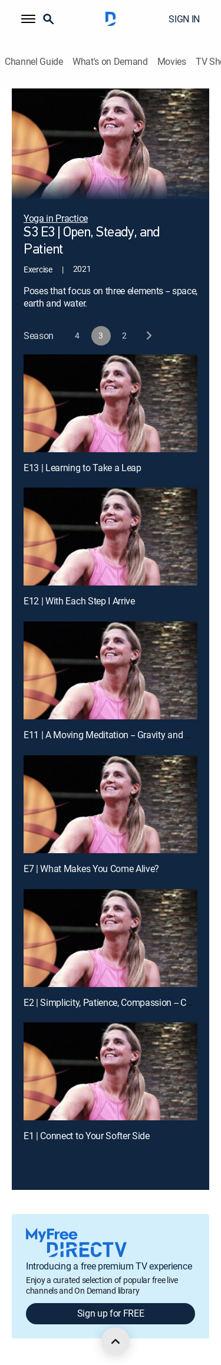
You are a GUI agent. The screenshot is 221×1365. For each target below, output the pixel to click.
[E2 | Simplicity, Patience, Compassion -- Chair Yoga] (110, 938)
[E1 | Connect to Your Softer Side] (110, 1071)
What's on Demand (110, 61)
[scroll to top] (115, 1341)
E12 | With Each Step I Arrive (79, 600)
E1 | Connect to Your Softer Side (87, 1135)
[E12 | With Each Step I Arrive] (110, 537)
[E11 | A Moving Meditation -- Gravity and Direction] (110, 670)
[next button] (148, 336)
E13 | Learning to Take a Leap (82, 467)
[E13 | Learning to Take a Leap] (110, 403)
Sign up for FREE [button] (110, 1313)
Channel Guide (34, 61)
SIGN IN (184, 18)
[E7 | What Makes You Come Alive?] (110, 804)
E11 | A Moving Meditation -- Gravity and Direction (122, 734)
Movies (171, 61)
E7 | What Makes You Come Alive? (91, 868)
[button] (28, 19)
